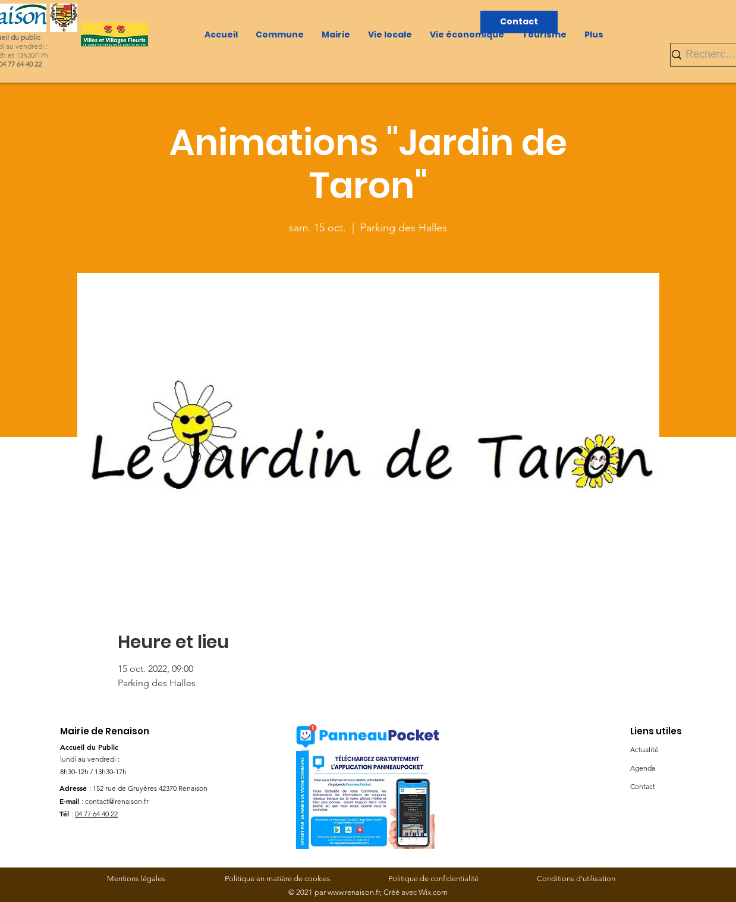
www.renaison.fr (354, 892)
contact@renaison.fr (117, 801)
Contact (642, 786)
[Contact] (519, 22)
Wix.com (433, 892)
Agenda (642, 767)
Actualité (644, 749)
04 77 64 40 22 (96, 813)
